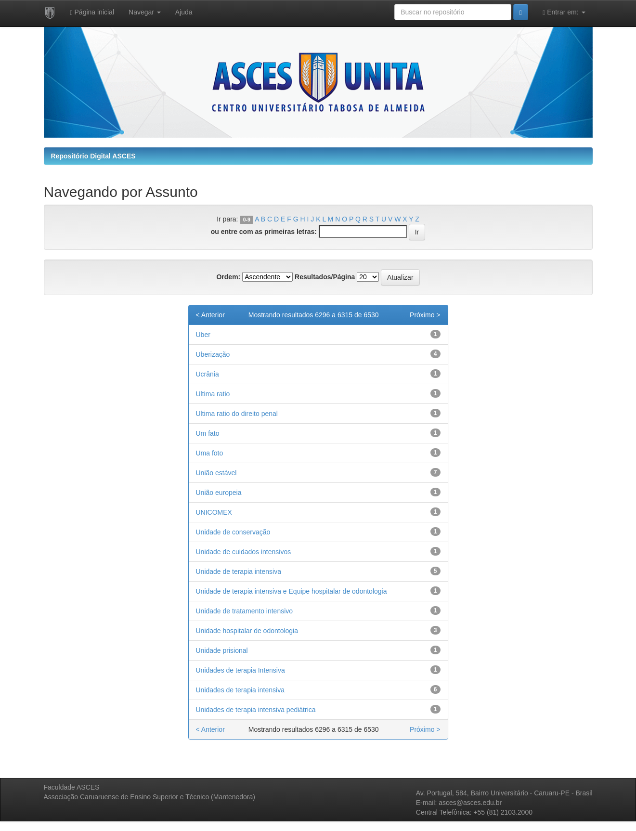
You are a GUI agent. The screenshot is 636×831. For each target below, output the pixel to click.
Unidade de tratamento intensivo (244, 611)
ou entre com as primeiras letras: (264, 231)
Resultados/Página (325, 277)
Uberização (213, 354)
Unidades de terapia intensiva (240, 690)
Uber (203, 334)
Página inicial (92, 12)
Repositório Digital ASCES (93, 156)
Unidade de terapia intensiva (238, 571)
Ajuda (184, 12)
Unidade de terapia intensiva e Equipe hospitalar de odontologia (291, 591)
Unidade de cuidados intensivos (243, 552)
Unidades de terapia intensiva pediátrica (256, 710)
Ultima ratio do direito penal (237, 413)
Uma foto (209, 453)
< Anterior (210, 315)
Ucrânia (207, 374)
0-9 (246, 219)
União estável (216, 473)
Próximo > (425, 315)
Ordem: (228, 277)
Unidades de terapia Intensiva (240, 670)
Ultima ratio (213, 394)
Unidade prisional (222, 650)
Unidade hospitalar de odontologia (247, 631)
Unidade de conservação (233, 532)
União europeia (219, 492)
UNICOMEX (214, 512)
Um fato (208, 433)
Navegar (145, 12)
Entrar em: (564, 12)
